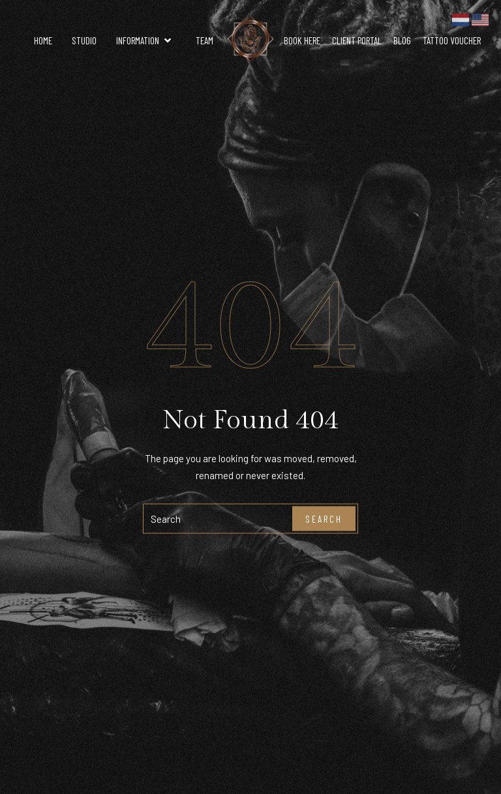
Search (323, 518)
